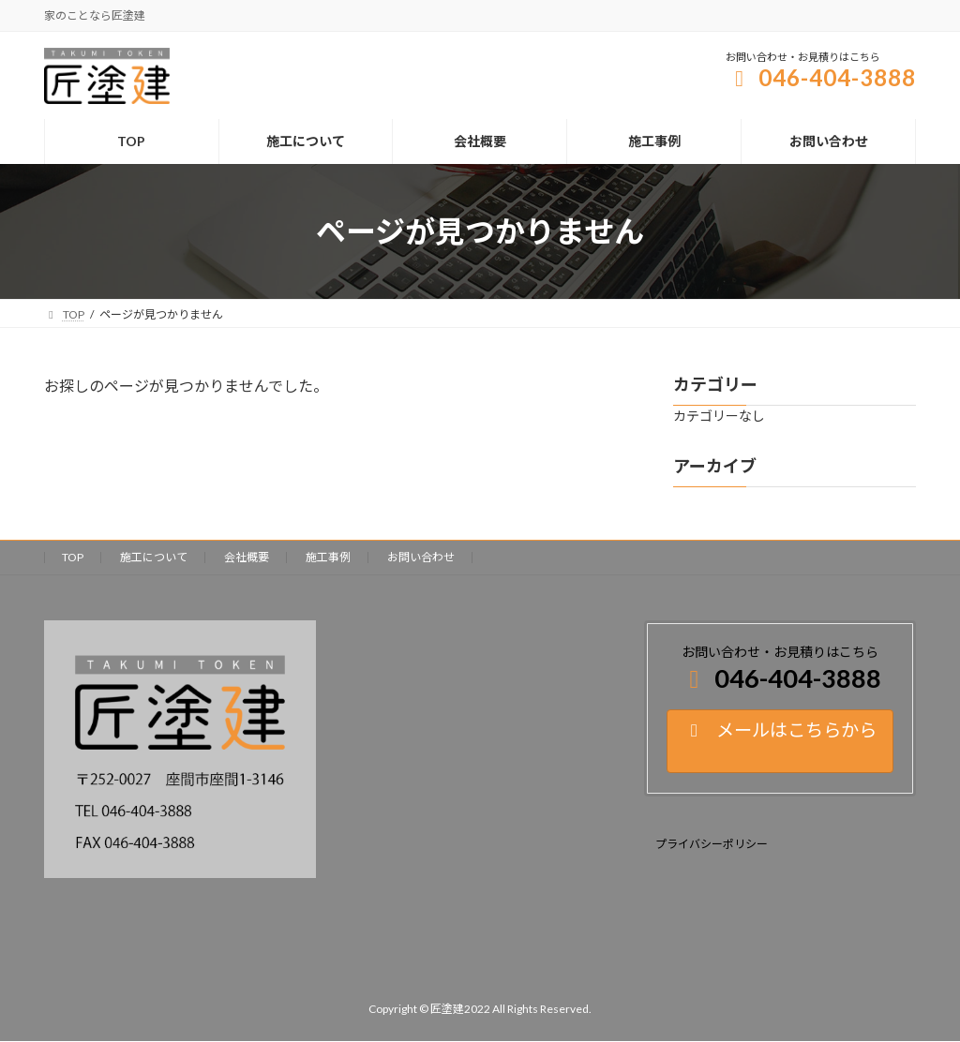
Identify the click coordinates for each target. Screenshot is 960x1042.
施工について (154, 557)
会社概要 (246, 557)
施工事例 (328, 557)
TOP (72, 557)
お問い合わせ (421, 557)
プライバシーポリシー (711, 844)
